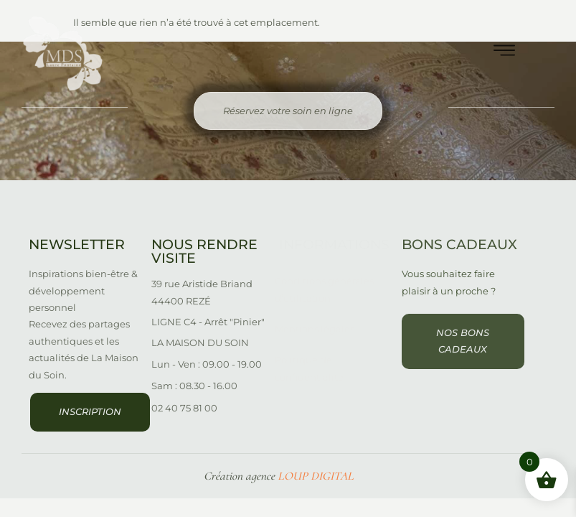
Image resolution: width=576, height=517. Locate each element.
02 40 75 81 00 (184, 408)
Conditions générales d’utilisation (324, 289)
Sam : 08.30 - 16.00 (194, 385)
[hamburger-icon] (504, 53)
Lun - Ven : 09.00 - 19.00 (206, 364)
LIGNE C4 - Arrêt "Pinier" (208, 321)
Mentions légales (314, 329)
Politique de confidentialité (309, 368)
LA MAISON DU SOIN (200, 342)
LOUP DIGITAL (316, 476)
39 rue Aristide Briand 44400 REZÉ (201, 292)
